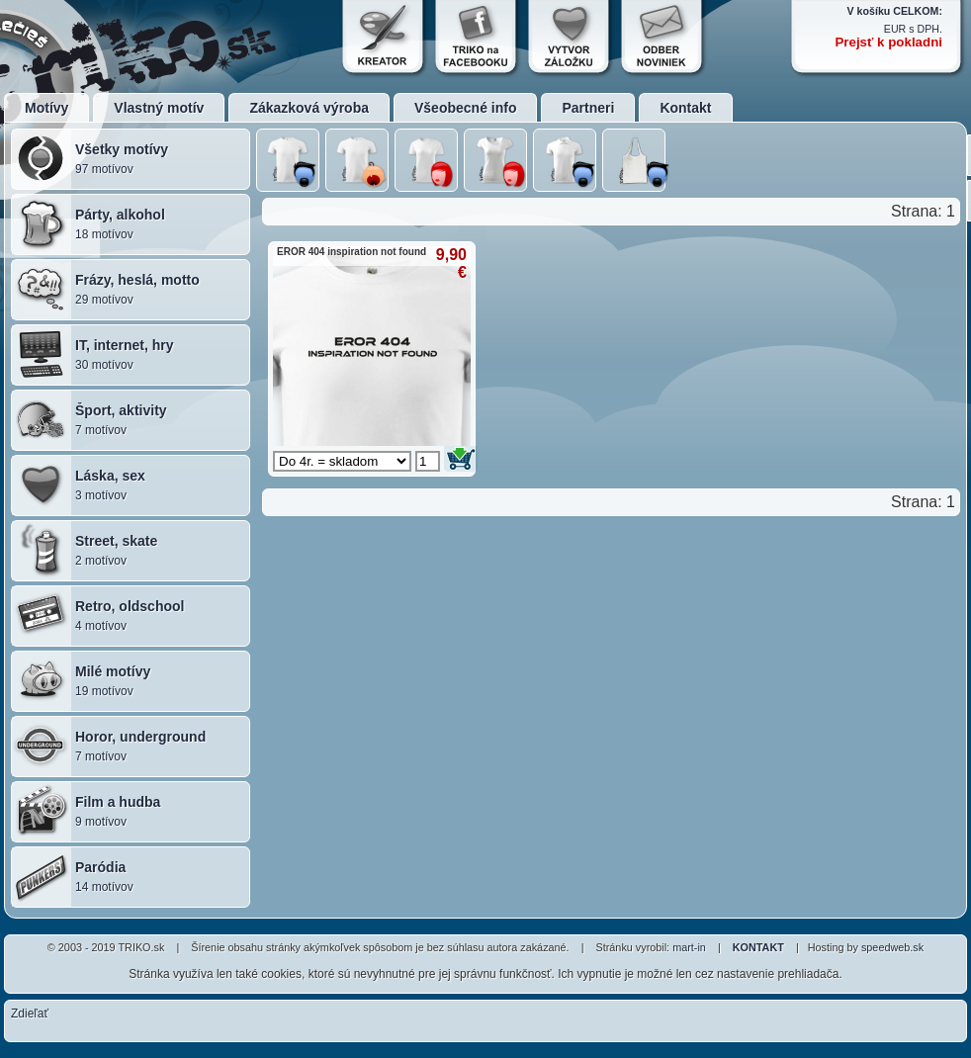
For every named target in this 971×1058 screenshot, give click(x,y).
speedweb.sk (892, 947)
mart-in (689, 947)
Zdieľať (29, 1013)
